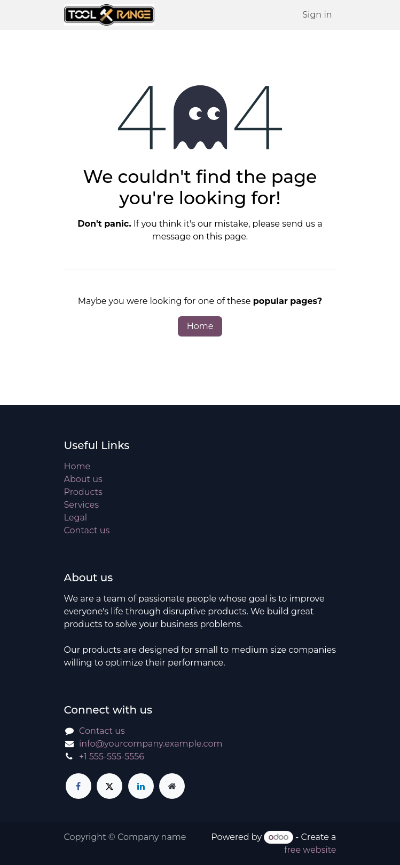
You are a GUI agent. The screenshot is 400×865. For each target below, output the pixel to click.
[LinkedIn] (141, 786)
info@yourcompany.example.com (150, 744)
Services (81, 505)
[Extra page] (172, 786)
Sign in (317, 15)
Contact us (87, 530)
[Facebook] (78, 786)
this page (226, 236)
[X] (109, 786)
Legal (76, 517)
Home (200, 326)
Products (83, 492)
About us (83, 479)
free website (310, 850)
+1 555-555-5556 (111, 756)
